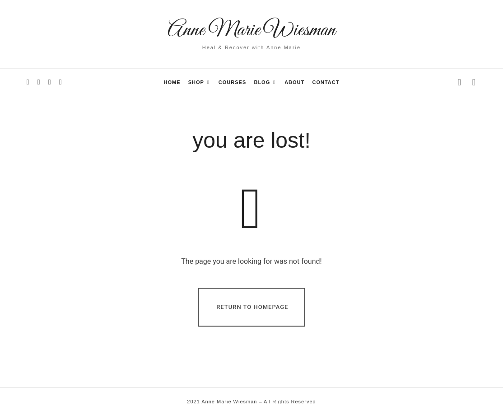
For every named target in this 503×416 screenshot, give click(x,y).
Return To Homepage (252, 306)
